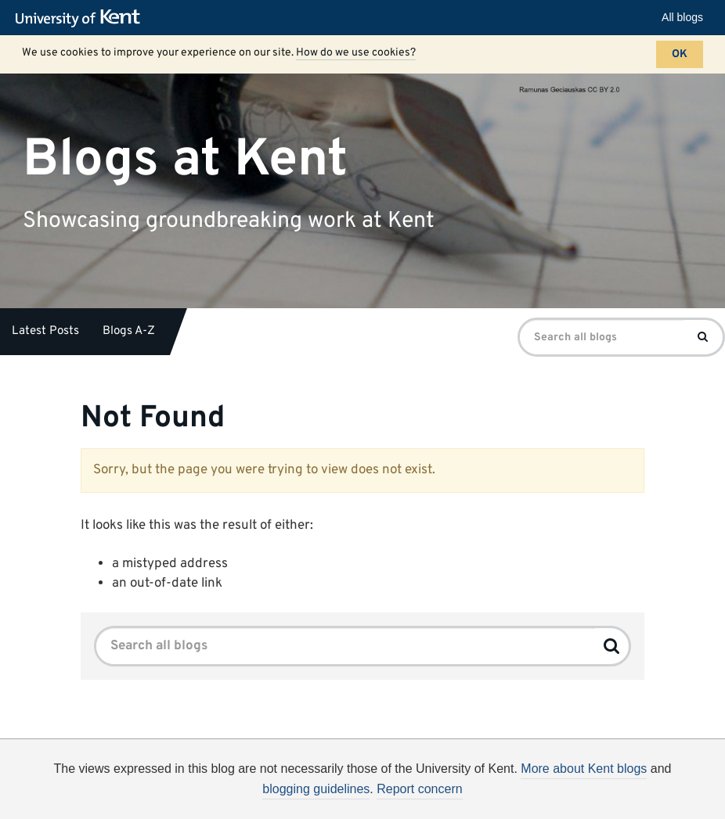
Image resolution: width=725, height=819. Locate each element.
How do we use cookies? (356, 52)
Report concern (419, 789)
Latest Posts (45, 331)
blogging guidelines (316, 789)
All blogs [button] (682, 17)
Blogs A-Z (129, 331)
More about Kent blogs (584, 768)
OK (679, 54)
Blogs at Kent (185, 159)
